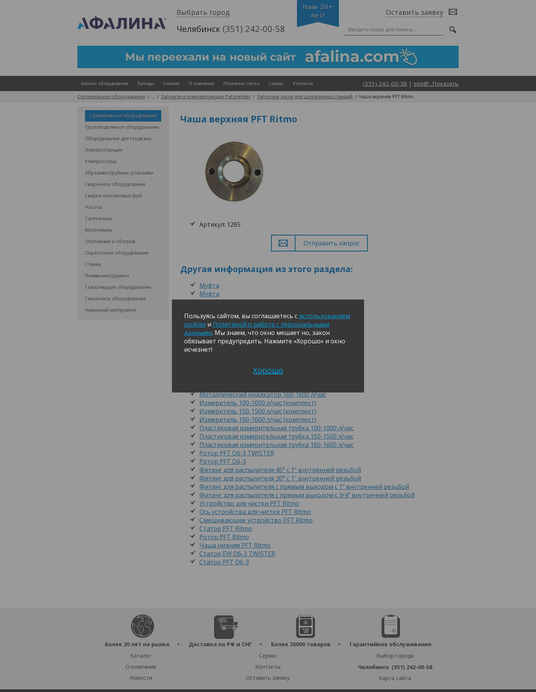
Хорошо (268, 370)
